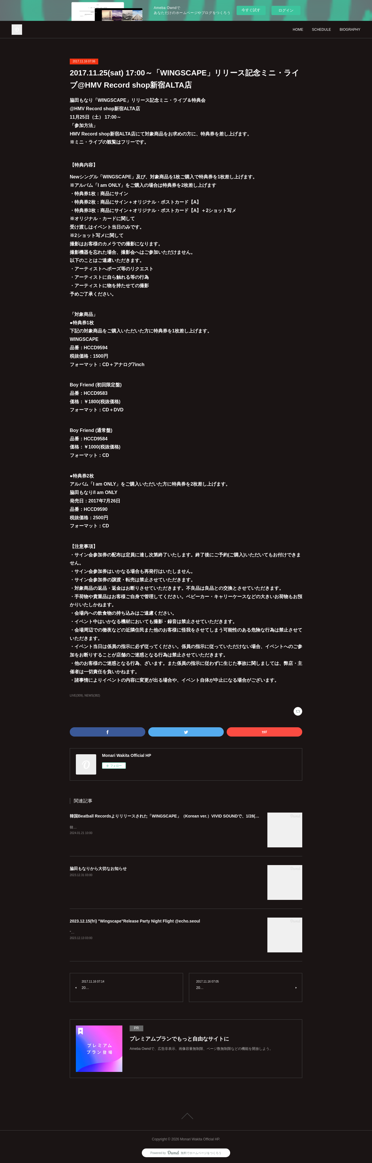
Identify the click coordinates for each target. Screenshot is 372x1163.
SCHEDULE (321, 30)
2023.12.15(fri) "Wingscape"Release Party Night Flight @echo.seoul (135, 921)
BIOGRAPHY (350, 30)
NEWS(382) (92, 695)
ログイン (286, 10)
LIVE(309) (76, 695)
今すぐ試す (251, 10)
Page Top (186, 1116)
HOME (298, 30)
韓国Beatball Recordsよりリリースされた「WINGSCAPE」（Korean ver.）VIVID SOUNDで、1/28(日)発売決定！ (175, 816)
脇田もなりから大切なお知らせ (98, 868)
